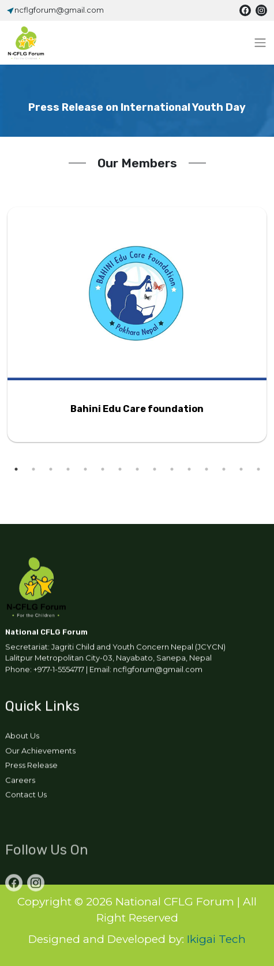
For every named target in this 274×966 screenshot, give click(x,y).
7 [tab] (120, 469)
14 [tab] (241, 469)
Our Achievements (40, 752)
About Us (22, 737)
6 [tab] (102, 469)
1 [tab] (16, 469)
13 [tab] (224, 469)
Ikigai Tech (216, 939)
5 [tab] (85, 469)
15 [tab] (258, 469)
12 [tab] (206, 469)
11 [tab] (189, 469)
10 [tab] (172, 469)
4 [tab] (68, 469)
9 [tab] (154, 469)
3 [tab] (51, 469)
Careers (20, 781)
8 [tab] (137, 469)
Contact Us (26, 796)
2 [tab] (33, 469)
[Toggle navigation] (260, 43)
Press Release (31, 767)
